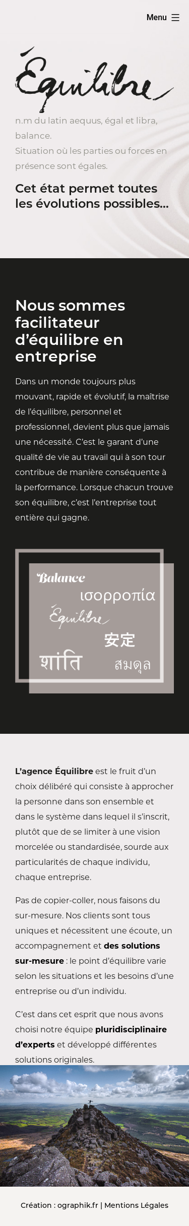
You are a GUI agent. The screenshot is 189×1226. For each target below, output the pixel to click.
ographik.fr (77, 1206)
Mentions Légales (136, 1206)
